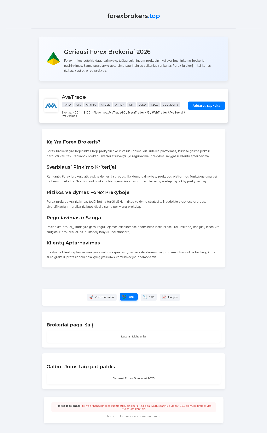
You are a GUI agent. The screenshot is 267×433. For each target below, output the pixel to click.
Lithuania (139, 336)
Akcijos (173, 297)
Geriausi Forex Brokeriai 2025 (133, 378)
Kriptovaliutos (104, 297)
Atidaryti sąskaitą (206, 106)
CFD (151, 297)
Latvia (125, 336)
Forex (131, 297)
